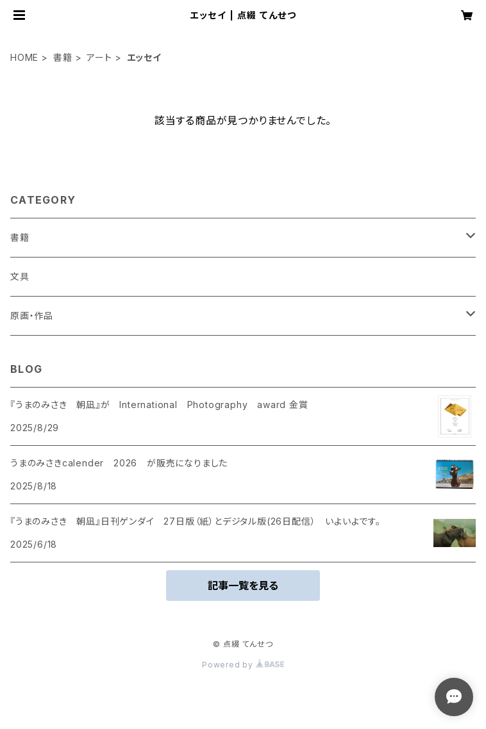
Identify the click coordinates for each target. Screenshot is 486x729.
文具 (19, 276)
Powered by (243, 664)
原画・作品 (31, 315)
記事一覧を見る (243, 585)
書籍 (62, 57)
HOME (24, 57)
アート (99, 57)
